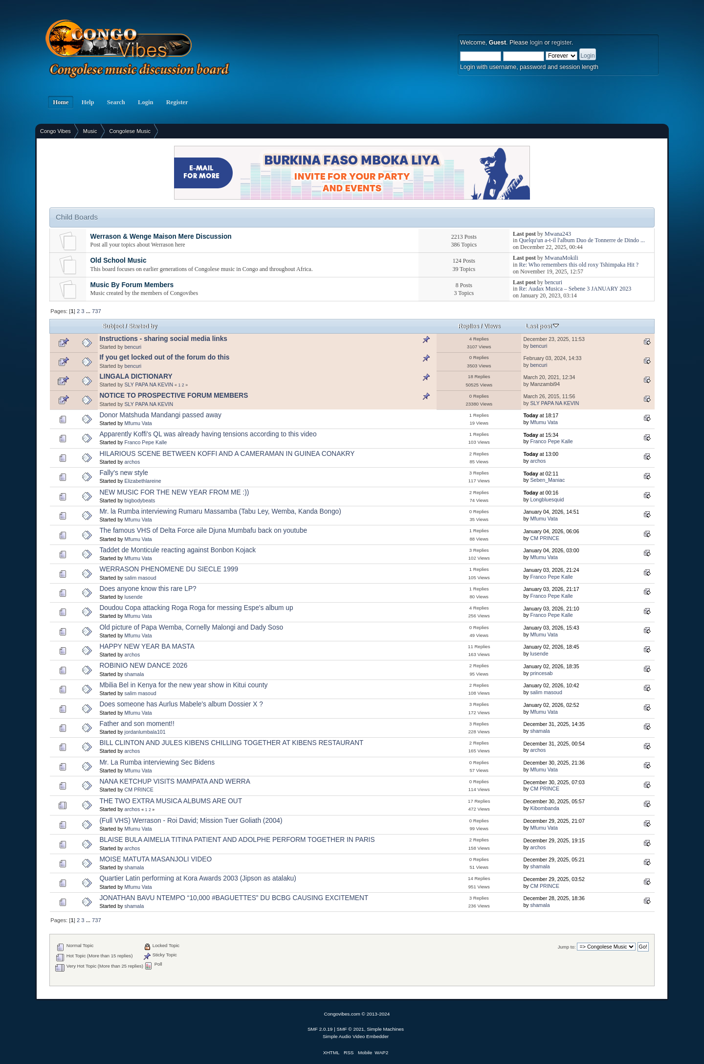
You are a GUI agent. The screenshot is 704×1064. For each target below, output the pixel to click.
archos (132, 462)
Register (177, 102)
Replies (468, 326)
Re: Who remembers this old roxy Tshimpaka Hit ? (578, 264)
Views (492, 326)
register (561, 42)
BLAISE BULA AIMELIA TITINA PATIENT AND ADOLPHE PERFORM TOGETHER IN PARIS (236, 839)
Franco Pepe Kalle (146, 442)
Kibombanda (545, 808)
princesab (541, 673)
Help (87, 102)
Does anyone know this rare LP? (147, 588)
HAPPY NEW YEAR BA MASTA (146, 646)
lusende (134, 597)
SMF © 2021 (350, 1029)
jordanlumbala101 (145, 732)
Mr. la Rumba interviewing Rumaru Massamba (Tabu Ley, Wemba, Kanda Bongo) (220, 511)
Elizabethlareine (143, 481)
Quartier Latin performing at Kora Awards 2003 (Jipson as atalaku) (197, 878)
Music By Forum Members (132, 285)
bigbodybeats (140, 500)
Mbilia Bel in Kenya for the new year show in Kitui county (183, 685)
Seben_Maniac (547, 480)
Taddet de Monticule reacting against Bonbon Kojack (177, 550)
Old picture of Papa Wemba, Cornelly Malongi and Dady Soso (191, 627)
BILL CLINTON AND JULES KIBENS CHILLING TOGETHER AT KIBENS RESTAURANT (231, 743)
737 (96, 311)
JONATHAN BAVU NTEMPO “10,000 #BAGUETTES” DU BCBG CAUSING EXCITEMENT (233, 898)
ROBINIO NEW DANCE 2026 (143, 665)
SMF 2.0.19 (320, 1029)
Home (60, 102)
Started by (142, 326)
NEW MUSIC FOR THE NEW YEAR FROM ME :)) (174, 492)
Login (145, 102)
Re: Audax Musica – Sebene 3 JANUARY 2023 (575, 288)
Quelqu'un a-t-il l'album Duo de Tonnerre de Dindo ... (582, 240)
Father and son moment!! (136, 723)
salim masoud (140, 578)
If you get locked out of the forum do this (164, 357)
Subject (112, 326)
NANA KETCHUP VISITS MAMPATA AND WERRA (174, 781)
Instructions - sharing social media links (163, 338)
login (536, 42)
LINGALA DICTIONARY (135, 376)
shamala (134, 674)
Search (116, 102)
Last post (542, 326)
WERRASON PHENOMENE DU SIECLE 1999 (168, 569)
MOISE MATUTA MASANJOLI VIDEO (155, 859)
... (89, 311)
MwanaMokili (561, 257)
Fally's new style (123, 472)
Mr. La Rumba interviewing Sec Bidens (157, 762)
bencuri (553, 282)
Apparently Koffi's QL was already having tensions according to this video (207, 434)
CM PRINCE (544, 538)
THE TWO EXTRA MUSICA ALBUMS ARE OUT (170, 801)
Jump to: (567, 947)
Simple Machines (385, 1029)
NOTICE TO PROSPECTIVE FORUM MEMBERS (173, 395)
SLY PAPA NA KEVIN (149, 384)
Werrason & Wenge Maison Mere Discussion (160, 236)
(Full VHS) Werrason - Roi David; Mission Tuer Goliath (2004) (190, 820)
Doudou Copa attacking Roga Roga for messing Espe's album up (196, 607)
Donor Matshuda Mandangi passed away (160, 415)
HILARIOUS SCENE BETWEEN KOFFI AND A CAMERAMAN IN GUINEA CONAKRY (226, 453)
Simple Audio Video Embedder (356, 1036)
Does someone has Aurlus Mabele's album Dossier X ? (181, 704)
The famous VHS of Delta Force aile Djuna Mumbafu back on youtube (203, 530)
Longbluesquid (547, 499)
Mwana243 (558, 233)
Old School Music (118, 260)
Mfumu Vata (138, 423)
